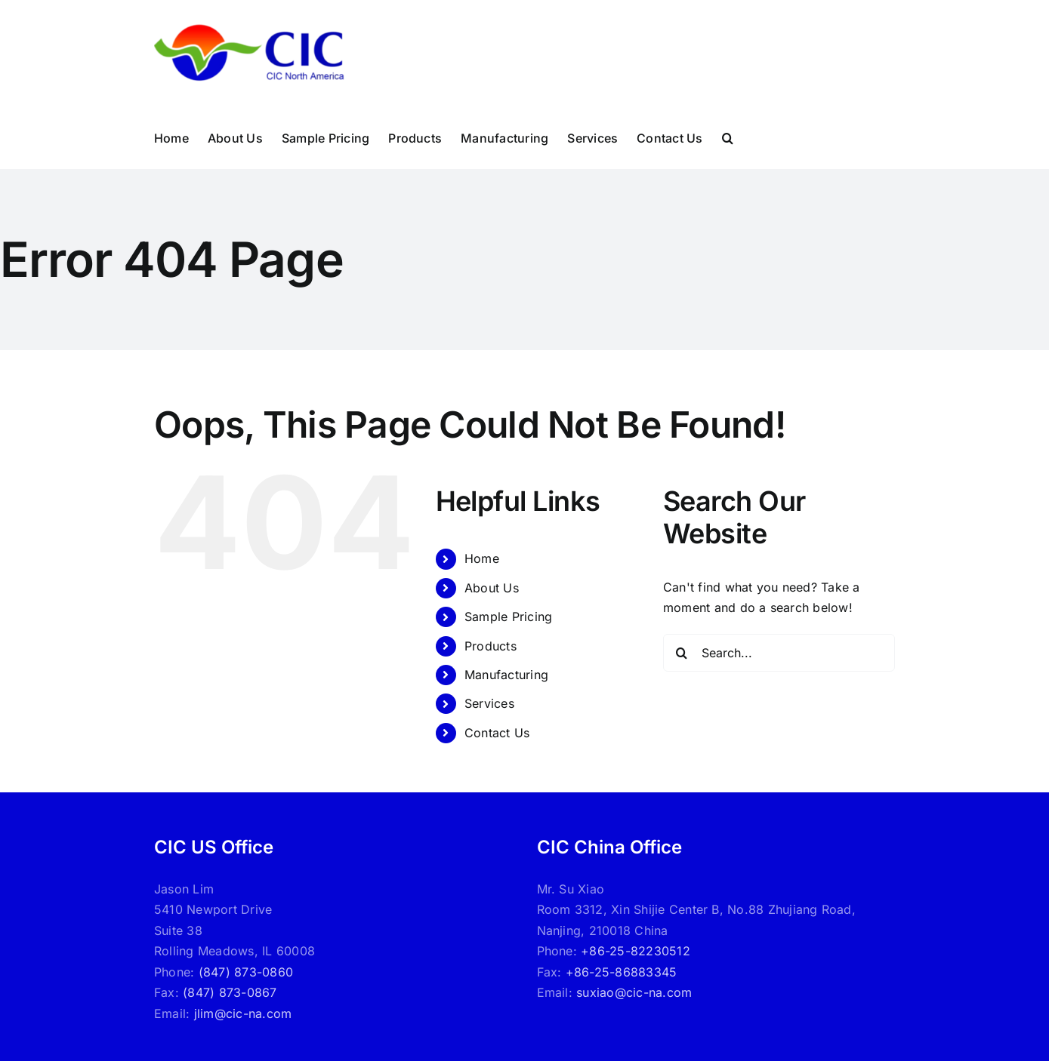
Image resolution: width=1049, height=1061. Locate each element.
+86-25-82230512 (635, 950)
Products (490, 646)
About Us (491, 587)
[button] (727, 138)
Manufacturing (506, 674)
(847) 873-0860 (246, 972)
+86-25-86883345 (621, 972)
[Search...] (779, 653)
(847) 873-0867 (229, 992)
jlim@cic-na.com (243, 1013)
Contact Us (496, 732)
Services (489, 703)
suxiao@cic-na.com (634, 992)
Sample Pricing (508, 616)
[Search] (682, 653)
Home (481, 558)
